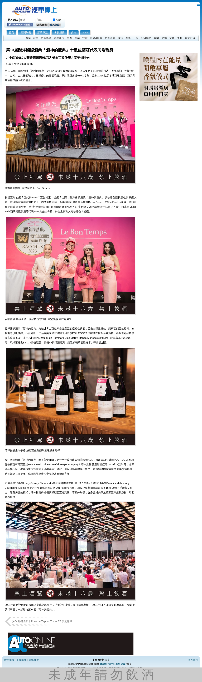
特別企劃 (110, 37)
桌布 (73, 32)
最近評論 (190, 37)
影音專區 (46, 37)
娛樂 (156, 37)
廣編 (28, 37)
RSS (85, 32)
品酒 (164, 37)
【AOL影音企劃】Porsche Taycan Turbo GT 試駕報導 (41, 621)
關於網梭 (9, 659)
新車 (35, 37)
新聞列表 (26, 32)
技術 (85, 37)
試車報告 (59, 37)
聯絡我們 (34, 659)
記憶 (58, 19)
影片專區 (42, 32)
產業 (77, 37)
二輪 (135, 37)
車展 (69, 37)
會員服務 (59, 32)
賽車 (128, 37)
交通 (172, 37)
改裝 (120, 37)
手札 (179, 37)
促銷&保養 (96, 37)
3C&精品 (146, 37)
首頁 (11, 32)
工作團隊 (21, 659)
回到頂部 (193, 659)
